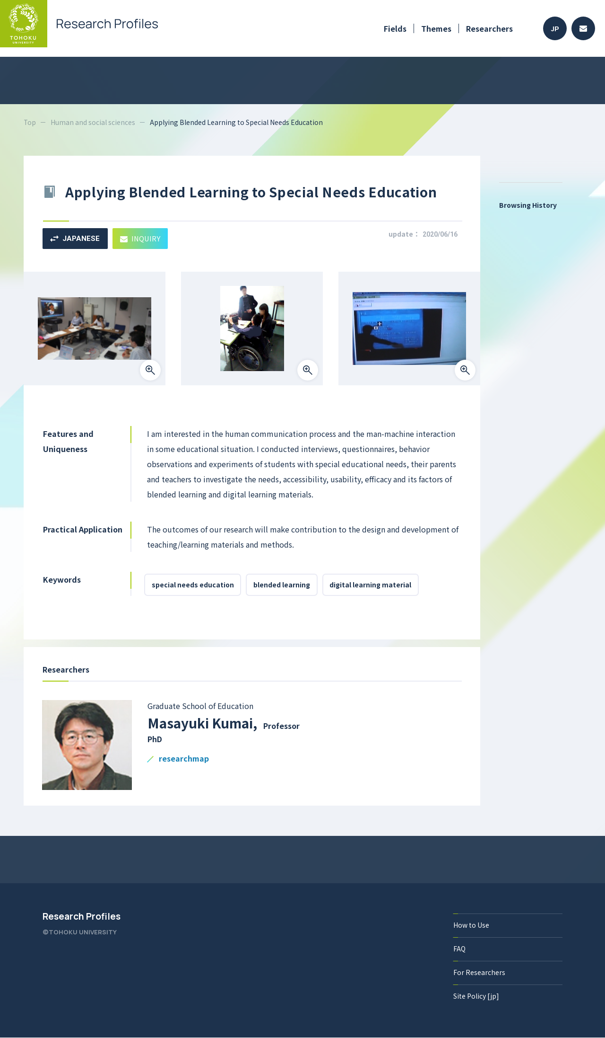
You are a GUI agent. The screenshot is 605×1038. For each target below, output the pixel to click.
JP (555, 29)
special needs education (193, 585)
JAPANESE (75, 238)
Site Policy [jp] (476, 996)
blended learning (282, 585)
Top (30, 122)
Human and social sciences (93, 122)
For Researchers (479, 972)
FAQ (459, 949)
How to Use (471, 925)
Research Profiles (82, 917)
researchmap (184, 759)
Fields (395, 28)
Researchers (489, 28)
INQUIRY (140, 238)
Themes (436, 28)
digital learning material (371, 585)
